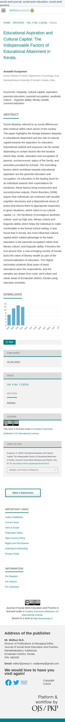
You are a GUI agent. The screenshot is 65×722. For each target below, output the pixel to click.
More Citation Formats (23, 470)
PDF (10, 342)
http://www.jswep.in (43, 618)
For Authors (11, 581)
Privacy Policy (12, 553)
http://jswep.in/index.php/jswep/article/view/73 (31, 463)
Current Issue (12, 522)
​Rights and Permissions (17, 543)
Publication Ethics (14, 532)
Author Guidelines (14, 517)
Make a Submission (22, 492)
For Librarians (12, 586)
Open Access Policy (15, 538)
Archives (18, 22)
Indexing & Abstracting (16, 548)
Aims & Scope (12, 527)
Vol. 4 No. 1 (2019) (37, 22)
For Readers (11, 576)
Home (6, 22)
